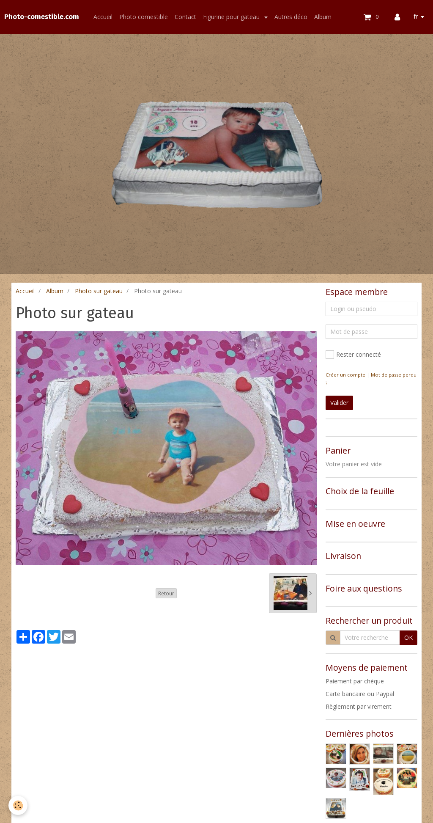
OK (408, 637)
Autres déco (290, 17)
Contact (185, 17)
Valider (339, 403)
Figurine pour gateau (232, 17)
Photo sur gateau (99, 291)
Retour (166, 593)
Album (323, 17)
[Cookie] (17, 805)
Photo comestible (143, 17)
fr (416, 16)
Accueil (102, 17)
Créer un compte (345, 375)
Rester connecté (353, 354)
